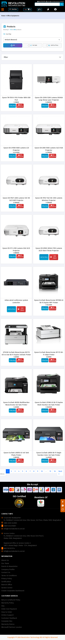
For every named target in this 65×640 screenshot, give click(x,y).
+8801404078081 (10, 526)
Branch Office (6, 585)
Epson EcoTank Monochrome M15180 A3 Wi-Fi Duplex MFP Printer (48, 301)
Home (3, 16)
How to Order (6, 612)
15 (50, 471)
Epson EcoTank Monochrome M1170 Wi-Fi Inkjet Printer (48, 353)
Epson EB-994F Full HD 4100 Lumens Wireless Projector (48, 199)
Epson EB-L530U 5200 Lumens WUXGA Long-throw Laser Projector (49, 99)
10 (42, 471)
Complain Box (6, 621)
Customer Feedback (9, 618)
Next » (60, 472)
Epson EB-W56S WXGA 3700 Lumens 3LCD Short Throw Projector (49, 249)
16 (55, 471)
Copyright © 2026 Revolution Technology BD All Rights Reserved (32, 637)
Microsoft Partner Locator (11, 627)
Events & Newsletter (9, 566)
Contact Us (5, 572)
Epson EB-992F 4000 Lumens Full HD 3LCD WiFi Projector (16, 199)
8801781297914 (41, 1)
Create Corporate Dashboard (12, 591)
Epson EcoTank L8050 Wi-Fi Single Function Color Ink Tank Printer (48, 454)
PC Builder (13, 9)
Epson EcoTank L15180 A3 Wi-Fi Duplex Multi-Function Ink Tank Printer (49, 403)
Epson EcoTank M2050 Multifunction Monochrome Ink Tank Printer (16, 403)
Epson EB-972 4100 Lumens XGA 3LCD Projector (16, 249)
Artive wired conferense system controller (16, 301)
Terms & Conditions (9, 575)
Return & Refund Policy (10, 600)
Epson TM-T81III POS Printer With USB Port (16, 99)
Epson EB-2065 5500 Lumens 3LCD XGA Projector (49, 149)
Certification (6, 582)
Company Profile (8, 569)
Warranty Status (7, 624)
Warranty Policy (7, 603)
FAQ (2, 606)
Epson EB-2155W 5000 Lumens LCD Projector (16, 149)
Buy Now (12, 105)
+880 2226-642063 (10, 523)
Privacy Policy (6, 578)
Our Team (5, 563)
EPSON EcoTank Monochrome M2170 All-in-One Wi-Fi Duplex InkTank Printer (16, 353)
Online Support (7, 615)
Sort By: (7, 34)
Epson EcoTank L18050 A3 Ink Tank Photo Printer (16, 454)
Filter (6, 57)
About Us (5, 560)
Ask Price (53, 257)
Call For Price (44, 257)
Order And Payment (9, 609)
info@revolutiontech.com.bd (55, 1)
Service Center (6, 588)
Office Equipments (13, 16)
